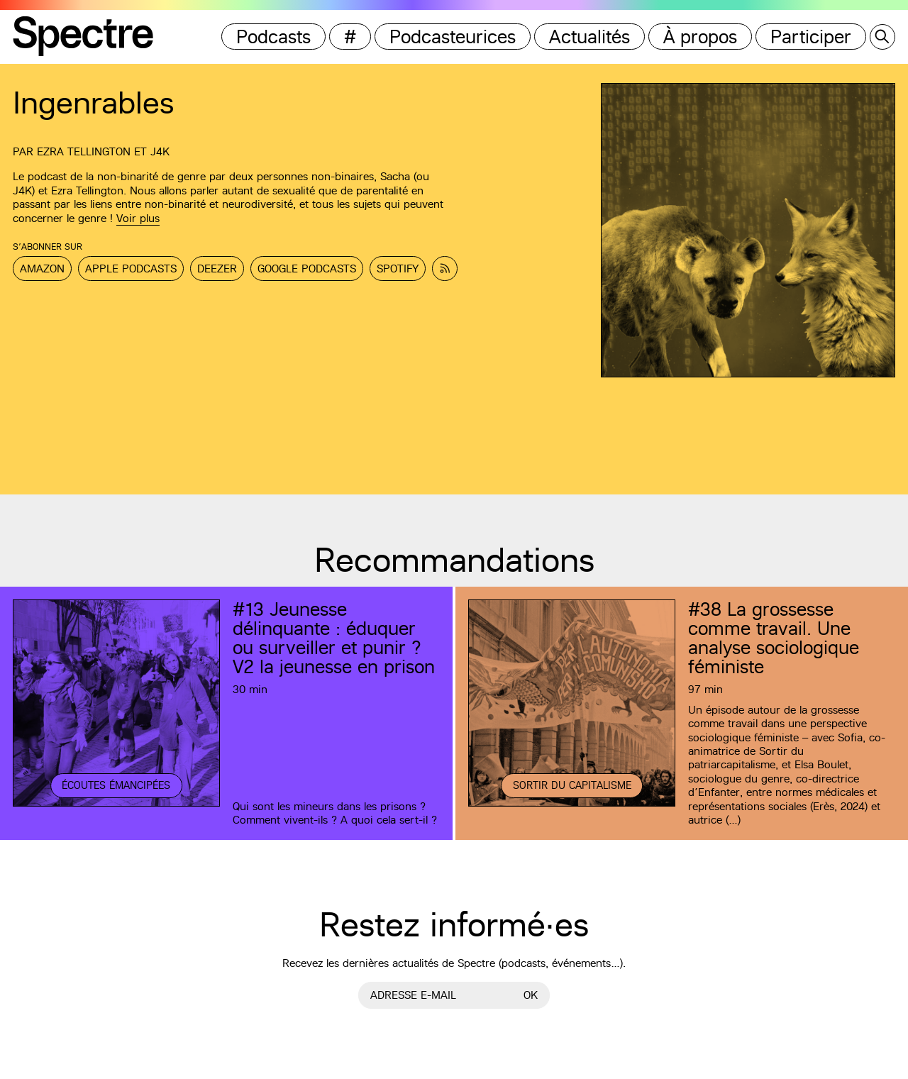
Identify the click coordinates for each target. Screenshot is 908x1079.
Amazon (42, 268)
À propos (700, 37)
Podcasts (273, 37)
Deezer (217, 268)
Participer (810, 37)
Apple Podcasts (131, 268)
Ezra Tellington (84, 151)
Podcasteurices (452, 37)
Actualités (589, 37)
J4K (160, 151)
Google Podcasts (307, 268)
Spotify (398, 268)
